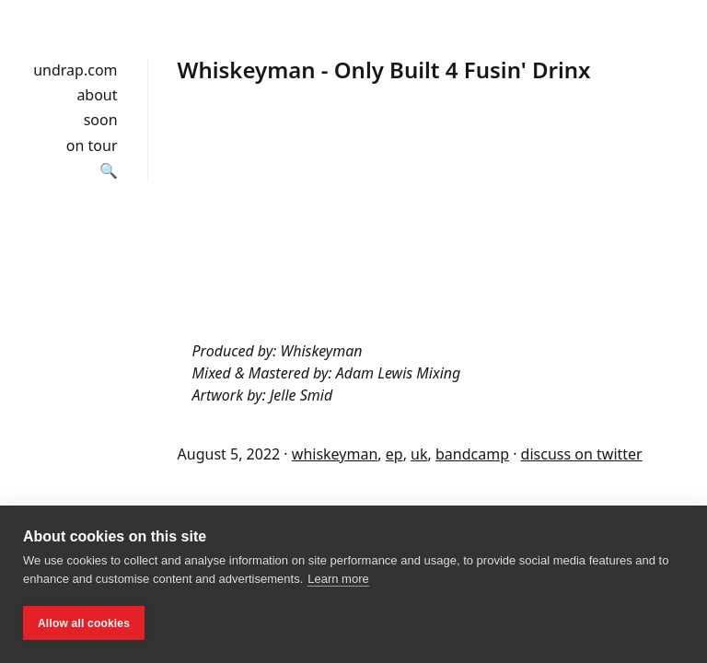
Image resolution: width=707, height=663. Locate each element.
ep (394, 454)
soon (101, 120)
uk (419, 454)
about (96, 95)
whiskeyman (335, 454)
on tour (92, 145)
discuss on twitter (582, 454)
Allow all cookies (84, 623)
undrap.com (75, 70)
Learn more (337, 579)
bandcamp (472, 454)
